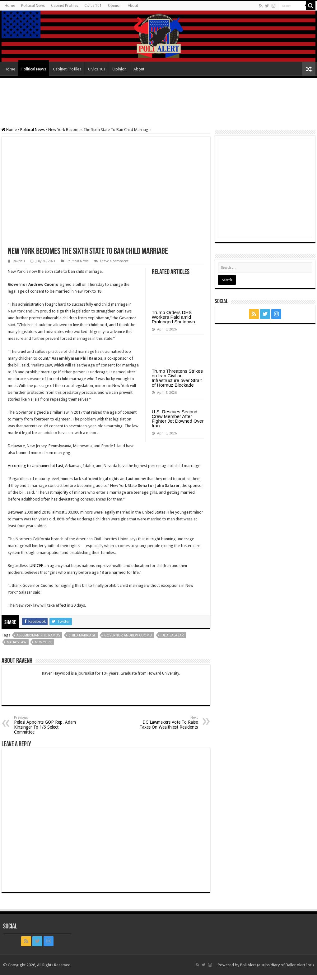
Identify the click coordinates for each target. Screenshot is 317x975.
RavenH (19, 261)
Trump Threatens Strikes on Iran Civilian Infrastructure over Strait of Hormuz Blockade (177, 378)
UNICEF (36, 565)
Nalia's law (16, 642)
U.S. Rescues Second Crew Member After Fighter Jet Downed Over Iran (178, 418)
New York (43, 642)
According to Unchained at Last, (36, 465)
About (133, 5)
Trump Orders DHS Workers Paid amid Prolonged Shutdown (173, 317)
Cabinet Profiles (64, 5)
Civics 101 (93, 5)
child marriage (82, 635)
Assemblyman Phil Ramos (38, 635)
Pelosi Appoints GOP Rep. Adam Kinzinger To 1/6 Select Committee (46, 725)
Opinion (115, 5)
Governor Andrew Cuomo (128, 635)
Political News (33, 5)
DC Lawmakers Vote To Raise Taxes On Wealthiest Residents (166, 723)
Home (10, 5)
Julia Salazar (172, 635)
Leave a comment (114, 261)
